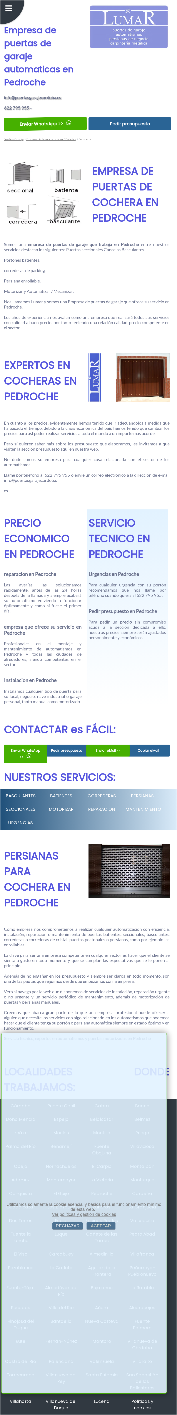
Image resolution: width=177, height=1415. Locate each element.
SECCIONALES (20, 809)
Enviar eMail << (107, 750)
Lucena (102, 1401)
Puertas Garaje (13, 139)
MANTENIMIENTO (143, 809)
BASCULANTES (21, 796)
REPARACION (101, 809)
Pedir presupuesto (130, 124)
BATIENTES (61, 796)
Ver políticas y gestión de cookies (84, 1214)
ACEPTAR (101, 1225)
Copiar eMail (148, 750)
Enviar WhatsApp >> (45, 124)
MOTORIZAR (61, 809)
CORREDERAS (102, 796)
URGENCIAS (20, 823)
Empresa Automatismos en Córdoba (51, 139)
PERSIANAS (142, 796)
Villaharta (20, 1401)
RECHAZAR (68, 1225)
